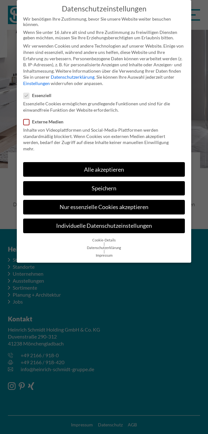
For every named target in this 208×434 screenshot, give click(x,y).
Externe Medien (45, 115)
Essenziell (39, 89)
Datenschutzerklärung (72, 70)
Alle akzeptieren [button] (104, 163)
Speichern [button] (104, 182)
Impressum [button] (104, 249)
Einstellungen (36, 77)
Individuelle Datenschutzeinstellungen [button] (104, 219)
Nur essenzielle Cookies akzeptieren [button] (104, 200)
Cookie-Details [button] (104, 234)
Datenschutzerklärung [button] (104, 241)
